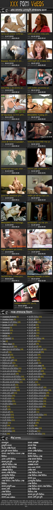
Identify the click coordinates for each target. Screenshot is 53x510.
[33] (10, 374)
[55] (33, 425)
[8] (36, 366)
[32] (11, 371)
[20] (34, 344)
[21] (7, 355)
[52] (37, 374)
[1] (10, 317)
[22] (8, 431)
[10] (11, 322)
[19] (36, 338)
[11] (9, 325)
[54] (6, 425)
